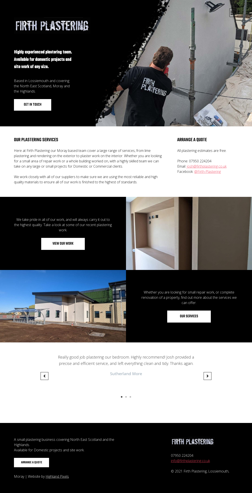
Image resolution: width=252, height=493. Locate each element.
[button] (44, 376)
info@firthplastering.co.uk (190, 460)
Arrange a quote (31, 462)
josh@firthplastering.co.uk (206, 166)
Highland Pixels (57, 476)
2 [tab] (126, 397)
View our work (63, 244)
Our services (189, 316)
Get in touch (32, 105)
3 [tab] (130, 397)
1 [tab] (121, 397)
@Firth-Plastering (207, 171)
